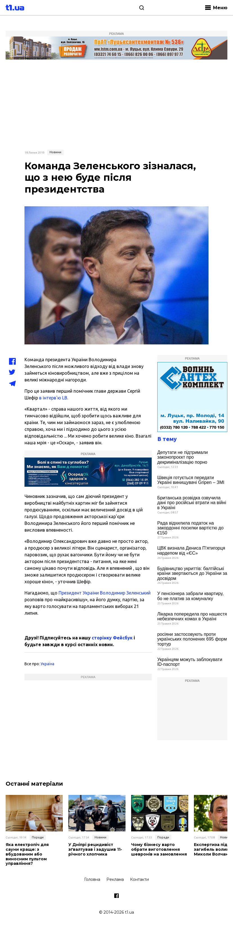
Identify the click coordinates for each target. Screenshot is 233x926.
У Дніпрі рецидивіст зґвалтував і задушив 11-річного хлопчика (95, 849)
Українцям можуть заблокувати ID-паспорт (189, 662)
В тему (167, 439)
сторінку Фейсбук (112, 637)
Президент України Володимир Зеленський (104, 592)
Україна (47, 664)
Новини (55, 152)
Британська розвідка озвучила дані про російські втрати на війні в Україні (191, 502)
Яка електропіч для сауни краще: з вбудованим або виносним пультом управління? (27, 854)
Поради (38, 837)
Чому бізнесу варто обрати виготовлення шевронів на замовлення (159, 849)
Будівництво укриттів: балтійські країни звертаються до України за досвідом (192, 573)
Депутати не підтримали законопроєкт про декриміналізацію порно (182, 457)
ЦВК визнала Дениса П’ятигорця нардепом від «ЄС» (191, 550)
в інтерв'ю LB (53, 397)
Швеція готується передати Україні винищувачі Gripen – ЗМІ (191, 480)
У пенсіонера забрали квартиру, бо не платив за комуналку (190, 596)
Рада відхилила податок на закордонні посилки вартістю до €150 (190, 528)
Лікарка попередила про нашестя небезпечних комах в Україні (192, 616)
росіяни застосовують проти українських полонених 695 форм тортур (192, 639)
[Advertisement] (116, 104)
